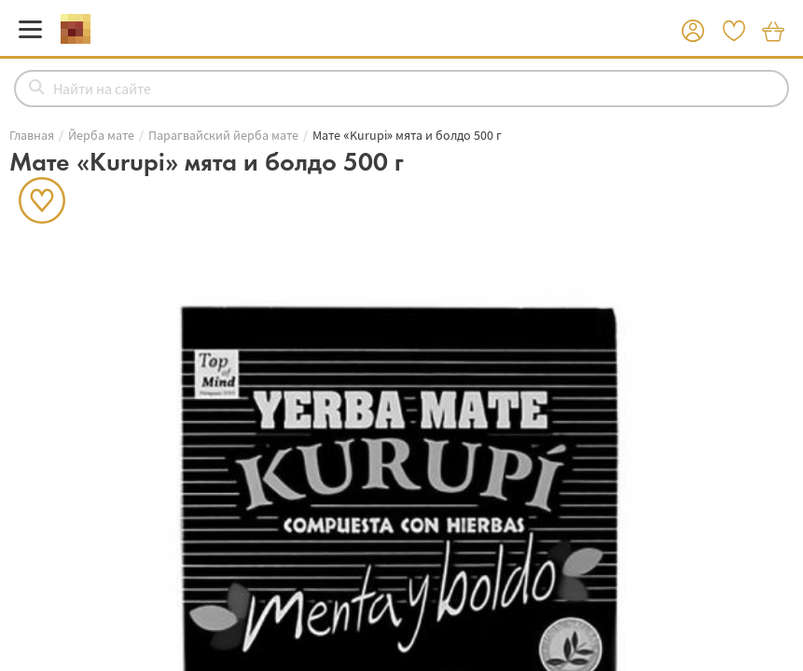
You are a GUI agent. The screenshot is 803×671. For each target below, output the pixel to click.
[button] (693, 32)
